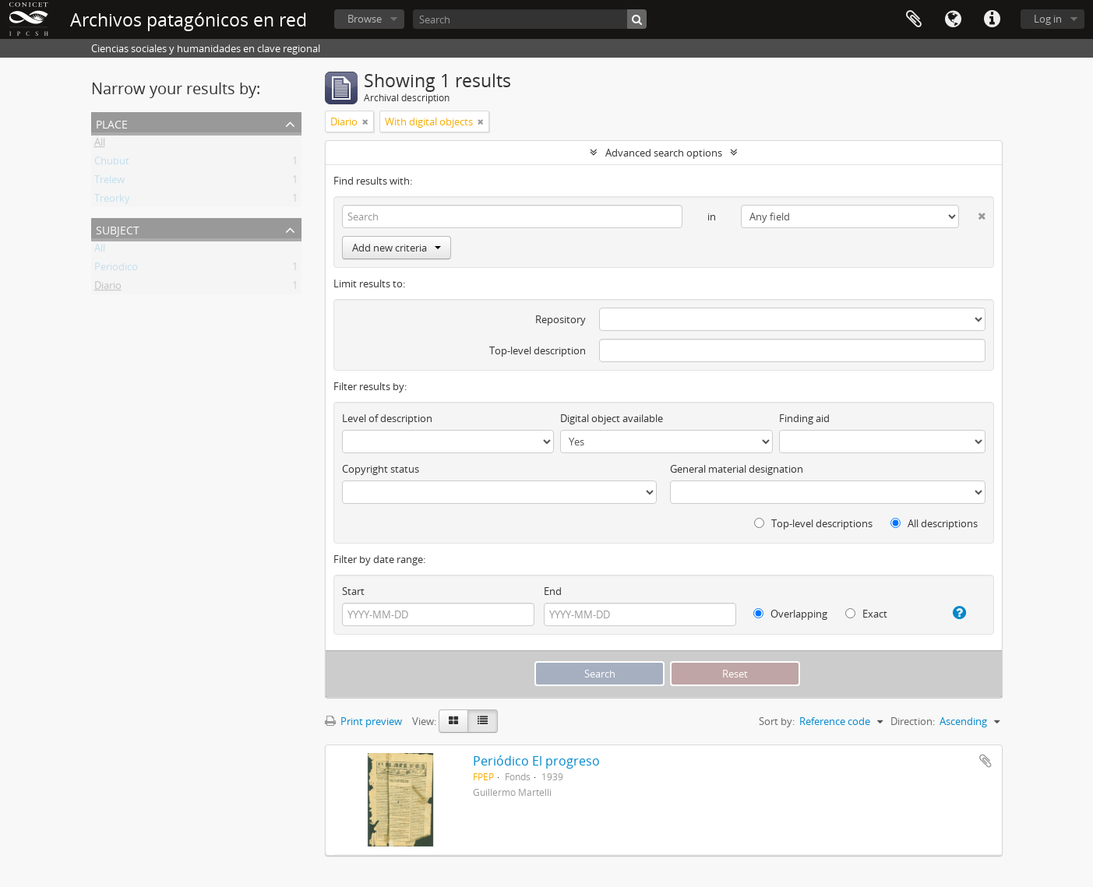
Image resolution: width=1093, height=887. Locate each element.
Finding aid (804, 418)
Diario (108, 288)
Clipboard (913, 19)
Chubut (111, 164)
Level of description (387, 418)
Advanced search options (663, 153)
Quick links (991, 19)
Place (112, 122)
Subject (117, 228)
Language (952, 19)
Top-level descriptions (813, 523)
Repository (560, 319)
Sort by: (777, 721)
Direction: (912, 721)
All (99, 145)
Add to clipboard (985, 761)
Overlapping (790, 614)
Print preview (363, 721)
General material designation (736, 469)
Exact (866, 614)
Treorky (112, 201)
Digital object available (611, 418)
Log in (1048, 19)
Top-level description (537, 350)
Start (353, 591)
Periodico (116, 269)
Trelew (109, 182)
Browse (364, 19)
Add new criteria (396, 248)
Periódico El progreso (536, 760)
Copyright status (380, 469)
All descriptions (934, 523)
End (553, 591)
